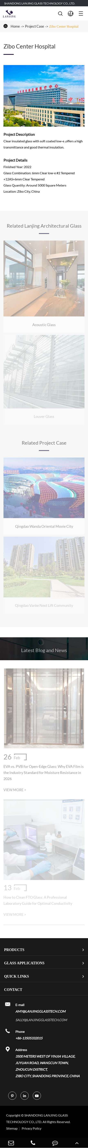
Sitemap (12, 1128)
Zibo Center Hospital (64, 26)
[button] (42, 123)
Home (15, 26)
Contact (13, 990)
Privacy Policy (31, 1128)
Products (14, 950)
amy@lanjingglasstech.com (40, 1011)
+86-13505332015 (28, 1038)
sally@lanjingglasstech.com (41, 1020)
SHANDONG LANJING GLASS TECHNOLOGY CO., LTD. (39, 3)
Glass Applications (24, 963)
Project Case (34, 26)
